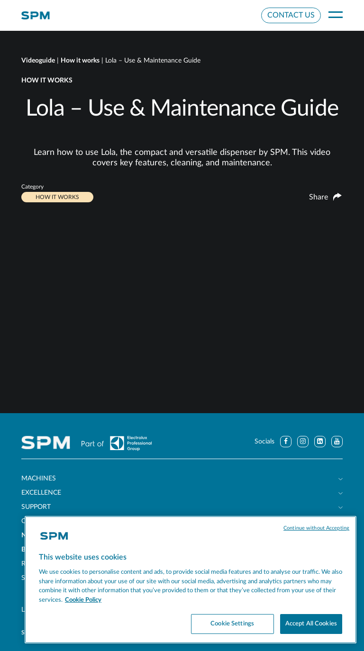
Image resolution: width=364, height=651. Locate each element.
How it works (80, 60)
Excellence (41, 492)
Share (325, 197)
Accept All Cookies (311, 624)
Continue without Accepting (316, 528)
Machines (38, 478)
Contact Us (291, 15)
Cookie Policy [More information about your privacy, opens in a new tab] (83, 600)
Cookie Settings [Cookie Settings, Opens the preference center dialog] (232, 624)
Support (36, 507)
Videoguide (38, 60)
